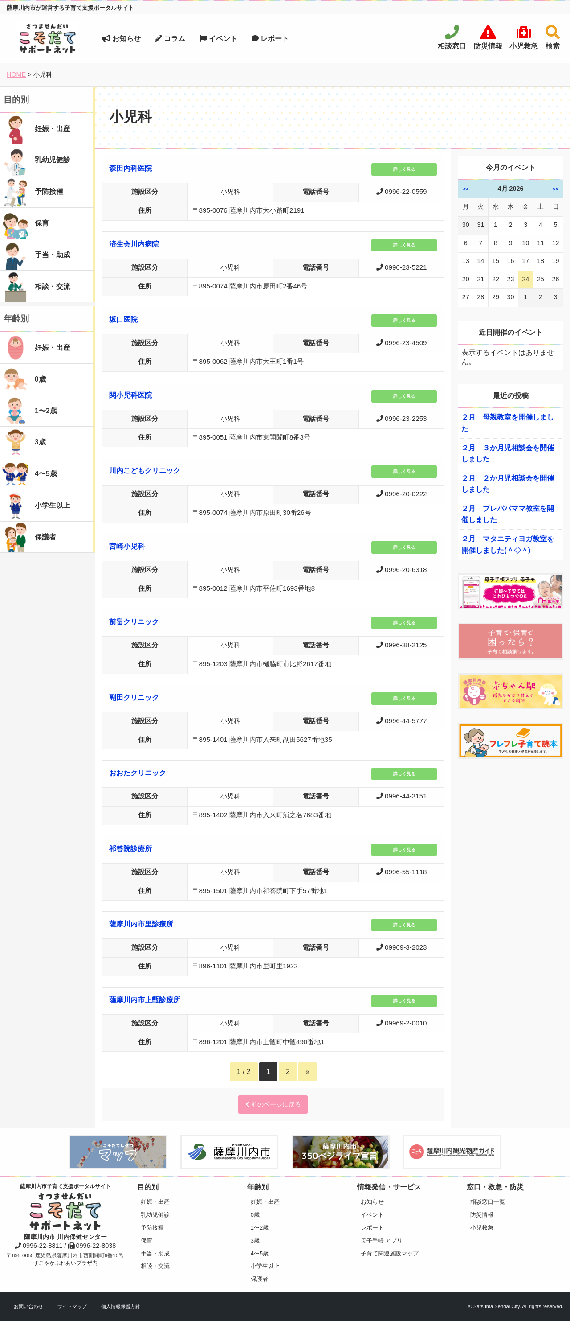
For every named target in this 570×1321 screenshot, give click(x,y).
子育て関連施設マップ (390, 1253)
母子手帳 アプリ (382, 1240)
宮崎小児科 (127, 546)
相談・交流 (155, 1266)
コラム (170, 38)
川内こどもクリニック (144, 470)
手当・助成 (155, 1253)
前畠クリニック (134, 622)
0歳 (255, 1214)
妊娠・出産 (155, 1201)
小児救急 (481, 1227)
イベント (218, 38)
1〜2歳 (260, 1227)
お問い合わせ (28, 1306)
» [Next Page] (307, 1071)
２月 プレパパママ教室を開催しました (507, 514)
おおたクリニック (137, 773)
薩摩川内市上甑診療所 (144, 1000)
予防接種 (152, 1227)
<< (465, 189)
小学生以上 (265, 1266)
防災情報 (481, 1214)
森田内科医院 (130, 168)
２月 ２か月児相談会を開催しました (507, 484)
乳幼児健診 (155, 1214)
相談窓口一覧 (487, 1201)
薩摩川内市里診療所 (141, 924)
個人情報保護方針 (120, 1306)
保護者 (259, 1279)
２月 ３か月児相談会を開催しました (507, 453)
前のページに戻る (273, 1104)
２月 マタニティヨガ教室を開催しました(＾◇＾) (507, 544)
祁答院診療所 (130, 848)
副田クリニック (134, 697)
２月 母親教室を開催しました (507, 422)
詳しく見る (404, 169)
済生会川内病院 (134, 244)
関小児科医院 (130, 395)
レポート (270, 38)
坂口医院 (123, 319)
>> (555, 189)
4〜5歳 (260, 1253)
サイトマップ (72, 1306)
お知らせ (121, 38)
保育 (146, 1240)
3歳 (255, 1240)
